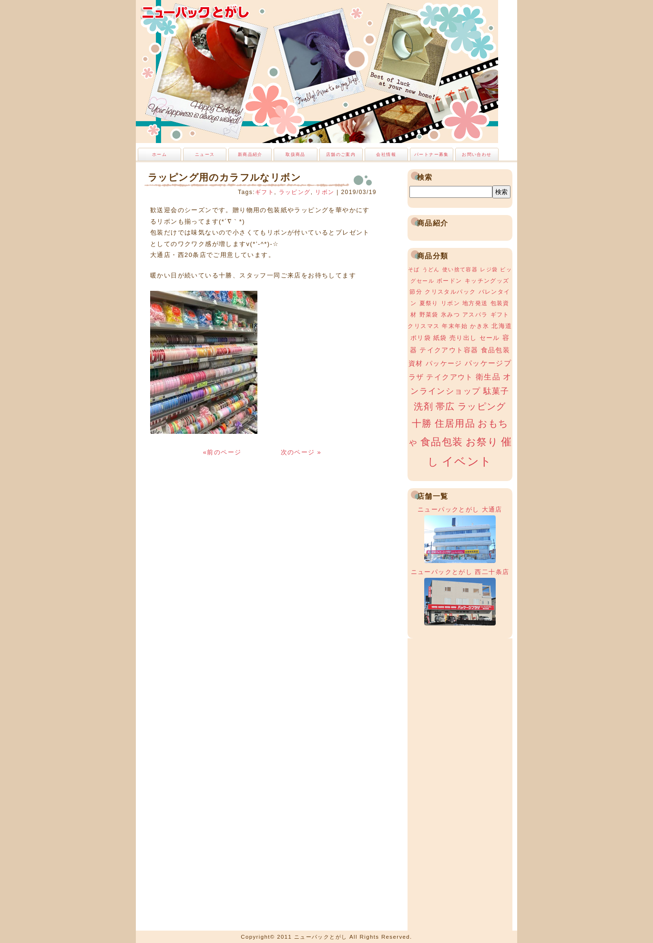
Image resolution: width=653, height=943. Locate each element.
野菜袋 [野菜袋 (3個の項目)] (429, 314)
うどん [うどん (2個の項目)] (431, 269)
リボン (324, 192)
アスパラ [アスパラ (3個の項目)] (475, 314)
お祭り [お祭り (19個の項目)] (482, 441)
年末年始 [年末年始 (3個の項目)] (455, 326)
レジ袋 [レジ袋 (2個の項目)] (489, 269)
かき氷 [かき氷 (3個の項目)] (479, 326)
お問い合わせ (476, 154)
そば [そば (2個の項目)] (414, 269)
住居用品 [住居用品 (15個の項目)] (455, 423)
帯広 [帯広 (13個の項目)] (445, 406)
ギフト (264, 192)
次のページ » (301, 452)
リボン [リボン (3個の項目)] (450, 303)
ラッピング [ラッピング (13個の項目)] (482, 406)
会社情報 (386, 154)
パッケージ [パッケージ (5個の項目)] (444, 363)
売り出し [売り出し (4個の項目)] (463, 337)
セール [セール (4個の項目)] (490, 337)
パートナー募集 (431, 154)
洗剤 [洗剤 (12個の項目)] (423, 406)
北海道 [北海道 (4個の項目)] (501, 325)
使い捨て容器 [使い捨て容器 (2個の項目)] (460, 269)
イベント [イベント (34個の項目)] (467, 461)
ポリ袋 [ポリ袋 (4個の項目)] (420, 337)
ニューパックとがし (195, 12)
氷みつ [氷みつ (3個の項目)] (450, 314)
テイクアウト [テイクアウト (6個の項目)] (449, 377)
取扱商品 (296, 154)
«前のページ (223, 452)
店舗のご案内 (341, 154)
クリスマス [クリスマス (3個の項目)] (423, 326)
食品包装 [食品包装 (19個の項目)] (441, 441)
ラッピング (295, 192)
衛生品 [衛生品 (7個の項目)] (488, 377)
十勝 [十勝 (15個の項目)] (422, 423)
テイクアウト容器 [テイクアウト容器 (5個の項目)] (448, 350)
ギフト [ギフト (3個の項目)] (500, 314)
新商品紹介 (250, 154)
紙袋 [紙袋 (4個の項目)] (440, 337)
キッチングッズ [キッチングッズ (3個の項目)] (487, 280)
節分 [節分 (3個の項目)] (415, 291)
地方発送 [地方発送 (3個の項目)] (475, 303)
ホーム (159, 154)
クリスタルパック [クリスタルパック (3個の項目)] (450, 291)
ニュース (205, 154)
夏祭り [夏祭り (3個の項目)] (429, 303)
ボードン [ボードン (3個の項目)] (449, 280)
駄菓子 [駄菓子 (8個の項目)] (496, 391)
